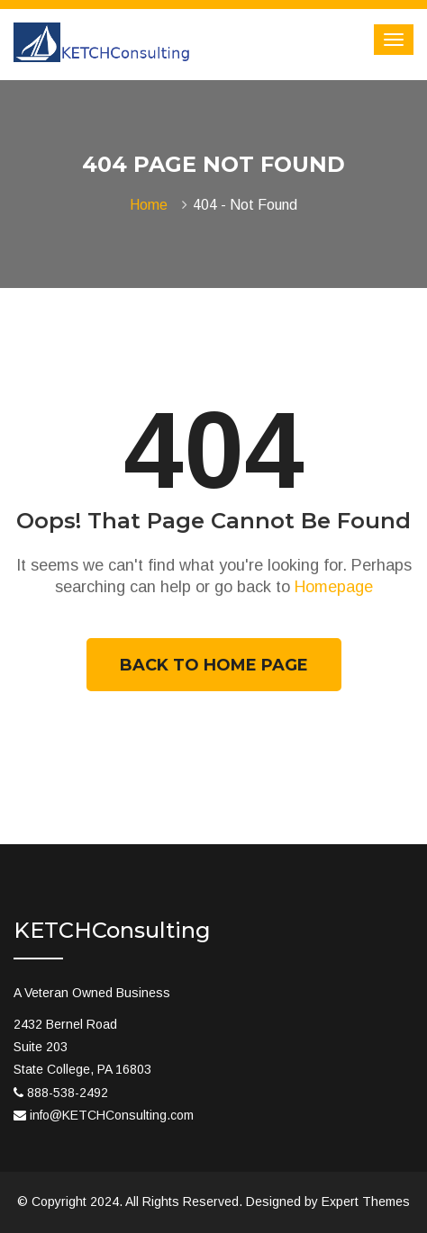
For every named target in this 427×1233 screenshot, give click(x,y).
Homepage (334, 587)
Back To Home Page (214, 665)
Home (152, 204)
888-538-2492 (67, 1092)
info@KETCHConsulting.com (112, 1115)
